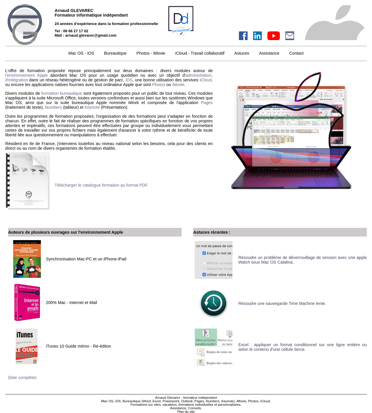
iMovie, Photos (248, 401)
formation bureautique (61, 93)
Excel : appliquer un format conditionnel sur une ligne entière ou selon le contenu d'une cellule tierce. (302, 347)
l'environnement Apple (26, 75)
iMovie (178, 84)
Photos (158, 84)
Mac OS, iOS (111, 401)
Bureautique (115, 53)
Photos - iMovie (151, 53)
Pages (207, 102)
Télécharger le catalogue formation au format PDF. (101, 185)
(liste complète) (22, 377)
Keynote (92, 107)
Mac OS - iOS (81, 53)
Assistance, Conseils (185, 408)
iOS (129, 80)
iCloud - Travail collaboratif (200, 53)
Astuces (241, 53)
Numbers (53, 107)
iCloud (206, 80)
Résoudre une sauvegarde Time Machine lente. (282, 303)
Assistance (269, 53)
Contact (296, 53)
